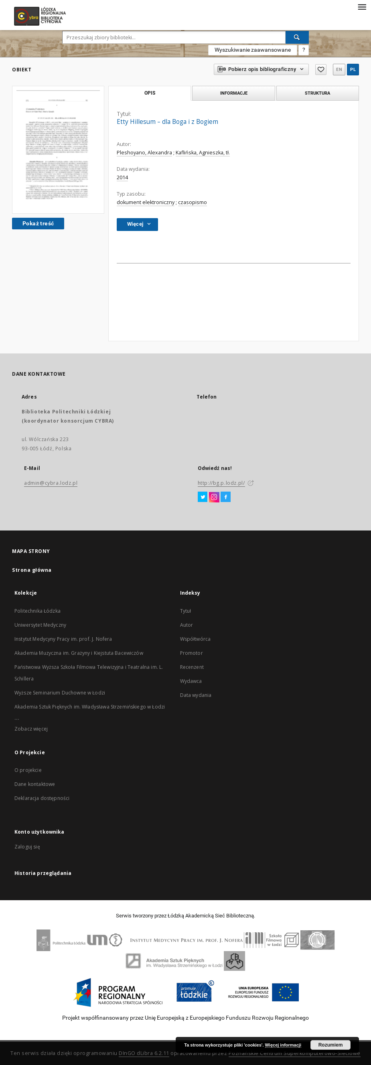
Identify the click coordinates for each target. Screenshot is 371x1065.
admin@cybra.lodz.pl (50, 483)
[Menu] (362, 6)
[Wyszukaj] (297, 37)
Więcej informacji (283, 1045)
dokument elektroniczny (145, 202)
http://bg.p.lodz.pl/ (221, 483)
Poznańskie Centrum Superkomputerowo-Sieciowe (295, 1053)
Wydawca (191, 681)
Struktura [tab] (317, 93)
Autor (186, 625)
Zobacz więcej (31, 728)
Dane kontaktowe (34, 784)
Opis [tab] (149, 93)
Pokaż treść (38, 223)
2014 (122, 177)
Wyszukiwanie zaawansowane (253, 50)
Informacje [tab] (233, 93)
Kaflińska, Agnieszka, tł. (203, 152)
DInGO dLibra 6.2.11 (144, 1053)
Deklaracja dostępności (41, 798)
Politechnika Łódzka (37, 610)
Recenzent (192, 667)
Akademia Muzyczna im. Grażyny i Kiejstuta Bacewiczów (78, 653)
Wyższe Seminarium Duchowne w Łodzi (59, 692)
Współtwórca (195, 639)
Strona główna (32, 570)
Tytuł (185, 610)
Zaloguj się (27, 846)
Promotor (191, 653)
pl (353, 69)
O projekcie (28, 770)
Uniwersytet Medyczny (40, 625)
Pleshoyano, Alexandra (144, 152)
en (339, 69)
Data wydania (196, 695)
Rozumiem (330, 1045)
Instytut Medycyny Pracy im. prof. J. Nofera (63, 639)
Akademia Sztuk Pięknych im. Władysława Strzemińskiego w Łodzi (89, 706)
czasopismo (192, 202)
